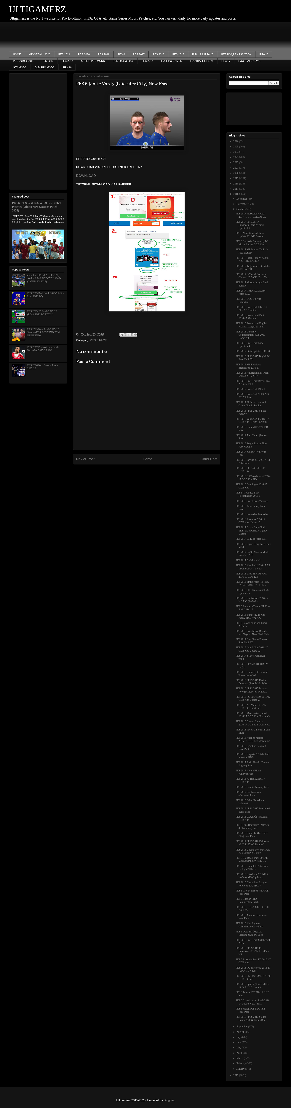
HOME (17, 54)
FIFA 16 (67, 67)
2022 (236, 162)
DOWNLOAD (86, 176)
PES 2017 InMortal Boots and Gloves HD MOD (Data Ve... (252, 276)
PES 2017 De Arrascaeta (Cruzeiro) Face (248, 794)
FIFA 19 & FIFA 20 (202, 54)
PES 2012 (47, 60)
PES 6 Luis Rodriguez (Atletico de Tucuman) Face (252, 827)
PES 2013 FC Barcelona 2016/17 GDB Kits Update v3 (253, 698)
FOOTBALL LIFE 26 (201, 60)
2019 (236, 178)
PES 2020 (84, 54)
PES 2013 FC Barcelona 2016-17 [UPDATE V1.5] (253, 969)
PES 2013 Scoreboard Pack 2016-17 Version (250, 317)
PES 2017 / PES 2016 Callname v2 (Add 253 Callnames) (252, 843)
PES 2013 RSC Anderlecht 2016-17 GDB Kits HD (253, 478)
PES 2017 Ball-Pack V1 (248, 560)
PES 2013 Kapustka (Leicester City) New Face (252, 835)
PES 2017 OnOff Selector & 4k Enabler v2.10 (252, 554)
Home (147, 459)
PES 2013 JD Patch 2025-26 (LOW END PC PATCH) (42, 313)
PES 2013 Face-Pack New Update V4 (249, 345)
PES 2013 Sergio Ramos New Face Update (251, 445)
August (240, 1032)
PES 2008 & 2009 (123, 60)
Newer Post (85, 459)
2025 (236, 146)
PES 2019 (104, 54)
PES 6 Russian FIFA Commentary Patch (247, 900)
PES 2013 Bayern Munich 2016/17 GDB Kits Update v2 (253, 723)
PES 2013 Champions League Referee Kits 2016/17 (251, 884)
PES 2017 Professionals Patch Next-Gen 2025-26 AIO (43, 349)
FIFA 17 (225, 60)
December (242, 198)
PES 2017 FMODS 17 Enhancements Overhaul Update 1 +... (250, 225)
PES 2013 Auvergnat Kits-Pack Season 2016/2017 (252, 374)
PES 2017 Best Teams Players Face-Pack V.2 (251, 641)
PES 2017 (139, 54)
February (241, 1063)
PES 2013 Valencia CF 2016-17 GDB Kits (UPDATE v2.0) (252, 421)
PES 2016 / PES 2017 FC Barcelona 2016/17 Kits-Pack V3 (252, 951)
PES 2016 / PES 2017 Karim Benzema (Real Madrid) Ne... (252, 682)
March (240, 1058)
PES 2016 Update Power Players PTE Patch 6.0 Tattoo (253, 851)
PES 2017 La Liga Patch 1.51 (251, 538)
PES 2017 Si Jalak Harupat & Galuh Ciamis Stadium (251, 404)
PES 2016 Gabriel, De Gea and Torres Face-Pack (252, 674)
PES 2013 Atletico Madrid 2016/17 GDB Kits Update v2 (253, 739)
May (239, 1047)
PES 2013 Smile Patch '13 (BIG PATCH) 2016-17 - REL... (252, 583)
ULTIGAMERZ (37, 9)
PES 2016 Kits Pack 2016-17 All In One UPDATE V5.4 (253, 567)
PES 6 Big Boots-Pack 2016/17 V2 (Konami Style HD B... (252, 859)
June (239, 1042)
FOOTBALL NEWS (249, 60)
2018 (236, 183)
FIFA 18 (263, 54)
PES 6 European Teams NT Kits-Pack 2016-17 (253, 608)
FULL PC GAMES (171, 60)
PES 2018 (158, 54)
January (240, 1068)
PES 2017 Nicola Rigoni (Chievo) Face (248, 772)
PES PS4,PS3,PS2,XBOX (236, 54)
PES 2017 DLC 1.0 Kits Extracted (248, 300)
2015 (236, 1075)
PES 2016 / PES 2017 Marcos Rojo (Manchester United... (251, 690)
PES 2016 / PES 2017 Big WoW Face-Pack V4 (252, 358)
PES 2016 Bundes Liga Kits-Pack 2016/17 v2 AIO (251, 616)
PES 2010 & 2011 (23, 60)
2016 (236, 194)
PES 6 (121, 54)
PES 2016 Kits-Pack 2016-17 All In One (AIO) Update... (253, 876)
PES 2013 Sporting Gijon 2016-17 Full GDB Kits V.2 (252, 986)
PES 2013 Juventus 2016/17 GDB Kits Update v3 (250, 521)
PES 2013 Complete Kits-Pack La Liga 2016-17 (252, 868)
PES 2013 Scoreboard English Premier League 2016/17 (251, 325)
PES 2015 (147, 60)
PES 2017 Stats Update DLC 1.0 (253, 351)
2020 (236, 173)
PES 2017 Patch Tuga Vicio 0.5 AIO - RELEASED (252, 259)
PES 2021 (64, 54)
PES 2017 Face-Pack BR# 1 (250, 389)
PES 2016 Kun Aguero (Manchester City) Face (249, 925)
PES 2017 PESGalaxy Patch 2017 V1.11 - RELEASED (251, 215)
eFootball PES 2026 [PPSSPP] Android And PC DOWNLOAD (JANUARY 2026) (44, 278)
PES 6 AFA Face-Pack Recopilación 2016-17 (249, 494)
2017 (236, 188)
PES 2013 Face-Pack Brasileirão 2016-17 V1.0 (253, 383)
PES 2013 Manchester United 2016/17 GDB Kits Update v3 (253, 715)
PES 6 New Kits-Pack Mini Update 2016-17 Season (250, 235)
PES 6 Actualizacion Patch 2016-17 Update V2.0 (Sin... (253, 1002)
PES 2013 (178, 54)
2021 (236, 167)
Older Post (208, 459)
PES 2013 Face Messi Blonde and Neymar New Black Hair (252, 633)
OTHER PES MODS (93, 60)
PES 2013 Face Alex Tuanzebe (252, 514)
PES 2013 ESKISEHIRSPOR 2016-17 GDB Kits (251, 575)
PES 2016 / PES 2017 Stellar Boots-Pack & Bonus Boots (251, 1018)
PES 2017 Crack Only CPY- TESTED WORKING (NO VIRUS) (251, 530)
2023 (236, 157)
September (242, 1026)
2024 (236, 152)
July (238, 1037)
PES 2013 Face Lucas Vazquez (252, 501)
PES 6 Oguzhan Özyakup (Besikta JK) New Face (249, 933)
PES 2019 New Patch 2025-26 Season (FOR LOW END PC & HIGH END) (43, 332)
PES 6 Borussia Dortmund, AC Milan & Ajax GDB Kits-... (252, 243)
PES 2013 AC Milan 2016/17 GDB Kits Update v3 (251, 707)
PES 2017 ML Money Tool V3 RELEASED (252, 251)
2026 (236, 141)
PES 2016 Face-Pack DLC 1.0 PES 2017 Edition (251, 309)
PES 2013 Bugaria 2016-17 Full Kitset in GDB (252, 756)
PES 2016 (67, 60)
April (239, 1053)
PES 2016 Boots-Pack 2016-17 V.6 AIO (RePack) (252, 600)
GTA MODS (20, 67)
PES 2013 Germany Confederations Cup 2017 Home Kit (250, 334)
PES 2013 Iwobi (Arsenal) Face (252, 787)
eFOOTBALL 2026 (39, 54)
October (240, 209)
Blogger (169, 1100)
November (242, 204)
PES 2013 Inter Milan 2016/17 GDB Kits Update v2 (252, 649)
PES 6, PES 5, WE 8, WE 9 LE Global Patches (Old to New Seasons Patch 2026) (36, 206)
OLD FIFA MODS (45, 67)
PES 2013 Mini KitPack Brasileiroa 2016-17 (248, 366)
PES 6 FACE (98, 340)
